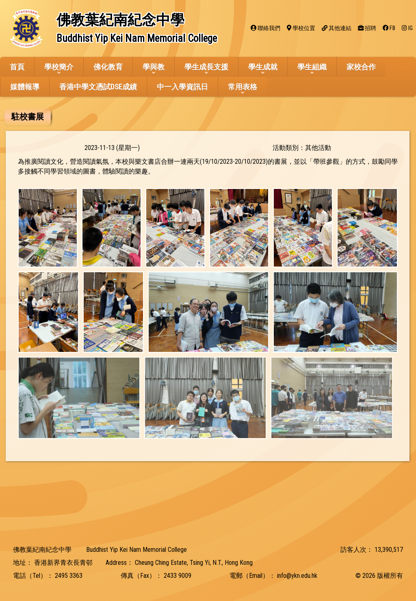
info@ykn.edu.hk (297, 575)
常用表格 (242, 89)
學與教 (154, 69)
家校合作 (361, 67)
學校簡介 (59, 69)
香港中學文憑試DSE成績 (98, 86)
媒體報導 (24, 86)
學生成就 (262, 69)
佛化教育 (108, 67)
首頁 (17, 67)
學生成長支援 (206, 69)
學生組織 (312, 69)
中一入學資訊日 (182, 86)
